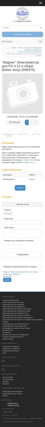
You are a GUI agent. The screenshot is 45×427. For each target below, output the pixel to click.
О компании (6, 332)
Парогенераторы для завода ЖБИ (13, 307)
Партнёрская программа (10, 351)
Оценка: (8, 210)
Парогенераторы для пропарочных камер (16, 311)
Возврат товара (7, 339)
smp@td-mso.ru (29, 162)
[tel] (13, 405)
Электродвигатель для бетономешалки (15, 324)
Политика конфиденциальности (13, 337)
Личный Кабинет (7, 377)
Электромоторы (7, 330)
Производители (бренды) (10, 346)
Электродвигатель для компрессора (14, 326)
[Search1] (20, 27)
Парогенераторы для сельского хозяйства (16, 315)
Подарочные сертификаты (11, 349)
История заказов (8, 379)
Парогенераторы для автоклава (13, 302)
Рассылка (5, 384)
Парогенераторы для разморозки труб (15, 313)
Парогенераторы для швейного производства (17, 317)
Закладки (5, 382)
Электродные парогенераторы (12, 391)
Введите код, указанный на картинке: (19, 241)
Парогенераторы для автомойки (13, 304)
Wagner (32, 179)
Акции (4, 353)
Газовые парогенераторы (10, 300)
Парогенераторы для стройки (12, 393)
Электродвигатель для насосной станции (16, 328)
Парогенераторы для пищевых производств (17, 309)
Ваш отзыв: (9, 228)
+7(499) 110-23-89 (29, 160)
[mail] (12, 403)
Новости (5, 396)
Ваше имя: (9, 219)
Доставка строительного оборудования (15, 335)
